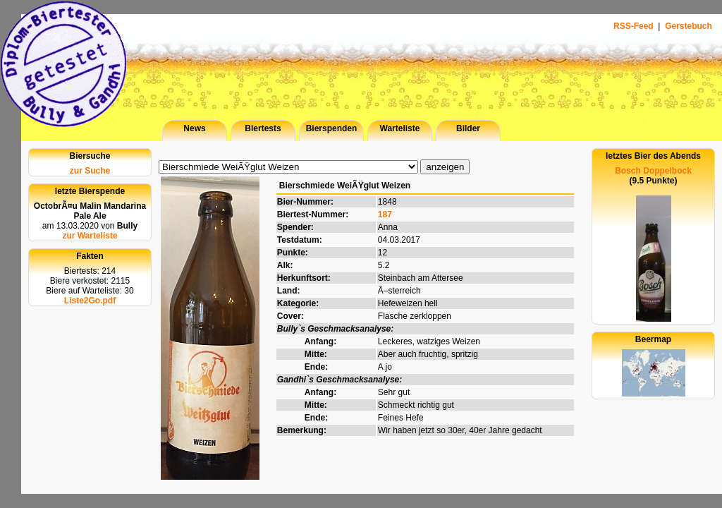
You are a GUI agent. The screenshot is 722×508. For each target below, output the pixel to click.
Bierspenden (331, 128)
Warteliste (400, 128)
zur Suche (90, 171)
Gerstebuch (688, 26)
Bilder (468, 128)
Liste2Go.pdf (90, 301)
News (194, 128)
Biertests (263, 128)
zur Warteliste (89, 236)
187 (385, 214)
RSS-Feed (634, 26)
